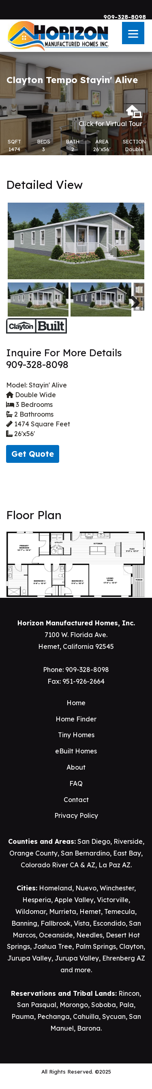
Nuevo (85, 888)
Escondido (109, 923)
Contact (76, 800)
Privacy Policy (76, 815)
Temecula (119, 911)
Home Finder (76, 719)
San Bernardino (85, 853)
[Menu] (133, 33)
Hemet (90, 911)
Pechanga (53, 1016)
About (76, 767)
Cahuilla (86, 1016)
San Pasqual (36, 1005)
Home (76, 703)
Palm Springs (95, 946)
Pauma (22, 1016)
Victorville (112, 900)
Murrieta (62, 911)
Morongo (74, 1005)
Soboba (103, 1005)
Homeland (55, 888)
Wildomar (30, 911)
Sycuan (114, 1016)
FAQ (76, 783)
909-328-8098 (124, 17)
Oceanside (56, 935)
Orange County (33, 853)
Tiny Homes (76, 735)
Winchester (117, 888)
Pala (126, 1005)
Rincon (128, 993)
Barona (89, 1028)
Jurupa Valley (29, 958)
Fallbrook (56, 923)
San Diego (93, 841)
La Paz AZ (114, 865)
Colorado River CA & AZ (58, 865)
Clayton (131, 946)
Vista (82, 923)
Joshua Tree (52, 946)
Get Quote (32, 454)
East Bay (127, 853)
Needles (89, 935)
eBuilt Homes (76, 751)
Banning (24, 923)
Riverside (128, 841)
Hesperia (36, 900)
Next (132, 241)
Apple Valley (74, 900)
